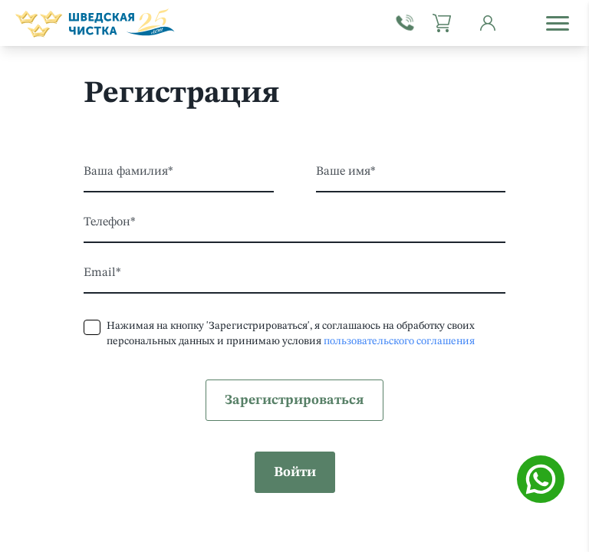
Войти (295, 472)
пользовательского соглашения (399, 341)
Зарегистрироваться (294, 400)
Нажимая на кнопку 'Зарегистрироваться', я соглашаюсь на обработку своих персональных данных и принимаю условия (291, 333)
